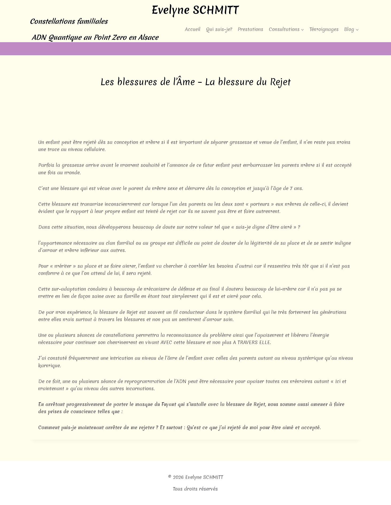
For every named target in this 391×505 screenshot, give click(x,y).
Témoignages (324, 29)
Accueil (192, 29)
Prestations (250, 29)
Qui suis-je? (219, 29)
